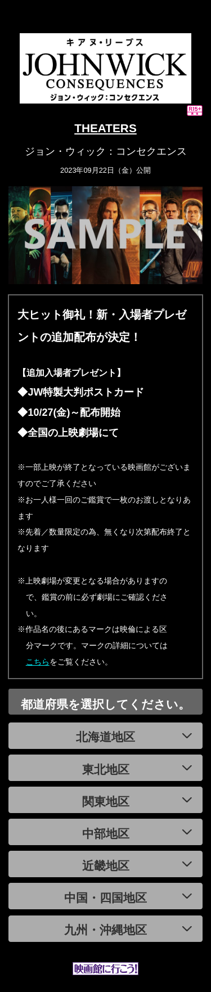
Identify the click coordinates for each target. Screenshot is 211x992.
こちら (38, 661)
